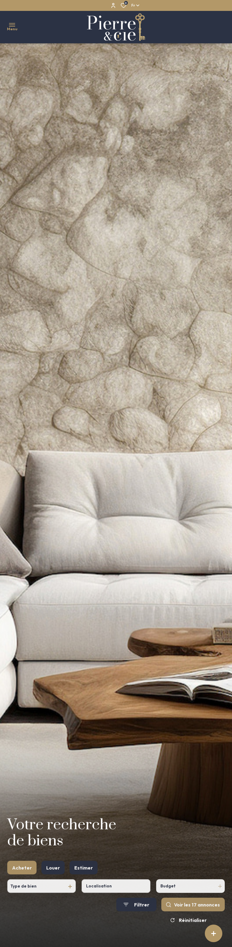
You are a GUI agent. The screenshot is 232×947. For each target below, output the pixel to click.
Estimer (83, 876)
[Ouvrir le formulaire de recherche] (136, 912)
